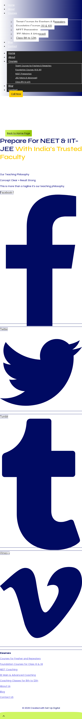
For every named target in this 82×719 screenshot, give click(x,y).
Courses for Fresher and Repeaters (20, 658)
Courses (12, 13)
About (11, 9)
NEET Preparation (27, 29)
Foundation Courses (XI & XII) (34, 25)
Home (11, 5)
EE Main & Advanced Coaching (18, 675)
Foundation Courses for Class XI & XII (21, 664)
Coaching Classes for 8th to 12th (19, 680)
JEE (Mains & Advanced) (31, 33)
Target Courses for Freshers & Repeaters (40, 21)
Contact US (6, 697)
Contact (12, 46)
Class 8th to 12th (26, 38)
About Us (5, 686)
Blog (10, 42)
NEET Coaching (8, 669)
